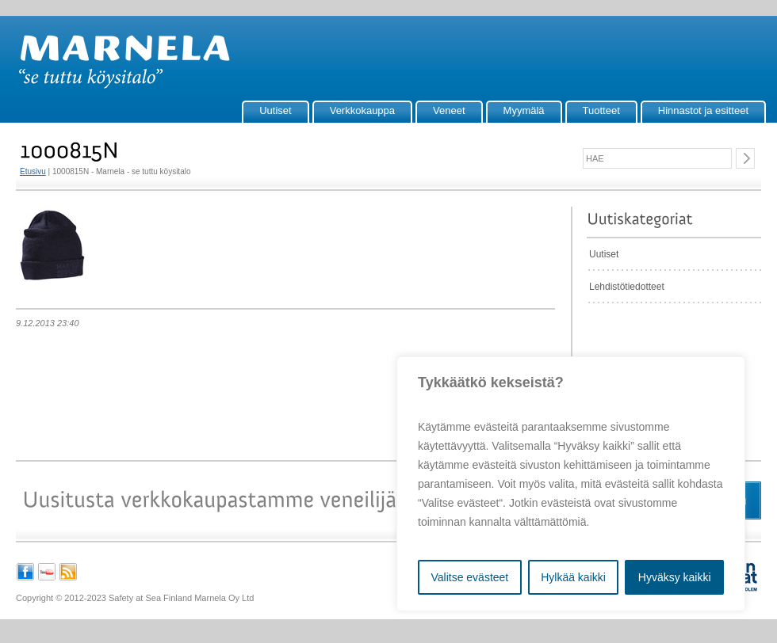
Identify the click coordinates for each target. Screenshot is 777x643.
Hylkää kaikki (573, 577)
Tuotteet (601, 110)
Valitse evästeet (469, 577)
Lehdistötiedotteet (626, 286)
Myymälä (524, 110)
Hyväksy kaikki (674, 577)
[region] (570, 483)
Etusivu (33, 171)
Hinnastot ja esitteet (703, 110)
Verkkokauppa (362, 110)
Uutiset (275, 110)
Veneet (449, 110)
